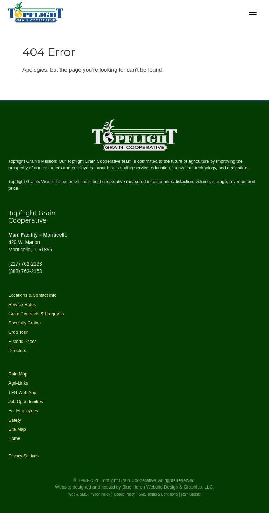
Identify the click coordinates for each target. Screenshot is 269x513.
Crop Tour (18, 332)
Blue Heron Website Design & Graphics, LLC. (168, 487)
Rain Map (17, 374)
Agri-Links (18, 383)
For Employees (23, 410)
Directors (17, 350)
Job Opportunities (25, 401)
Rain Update (191, 494)
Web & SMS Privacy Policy (89, 494)
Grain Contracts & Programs (36, 313)
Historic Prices (22, 341)
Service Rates (22, 304)
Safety (14, 420)
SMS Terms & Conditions (158, 494)
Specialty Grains (24, 323)
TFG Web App (22, 392)
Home (14, 438)
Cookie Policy (124, 494)
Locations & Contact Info (32, 295)
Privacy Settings (23, 456)
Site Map (17, 429)
